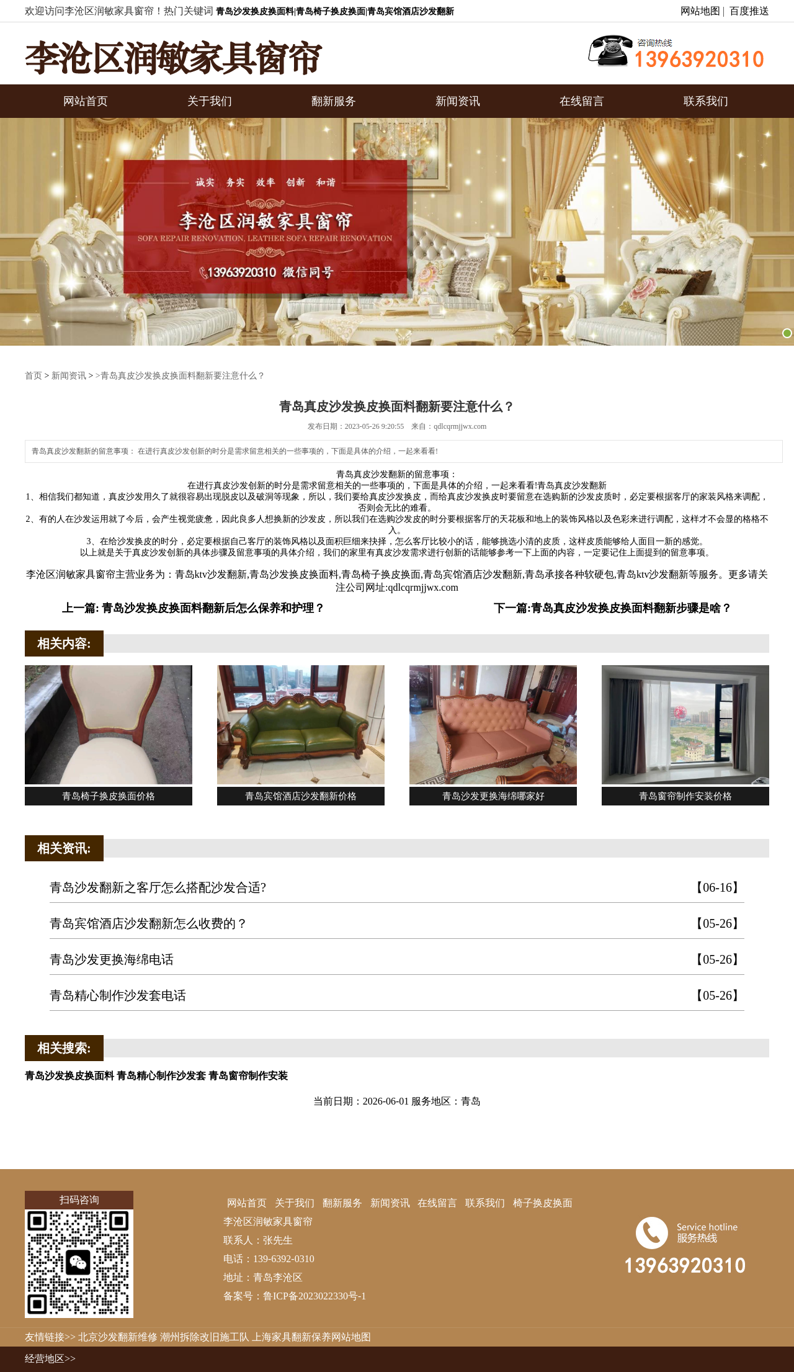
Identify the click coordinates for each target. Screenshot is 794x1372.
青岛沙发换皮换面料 (294, 574)
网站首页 (85, 101)
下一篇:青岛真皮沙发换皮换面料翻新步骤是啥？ (613, 608)
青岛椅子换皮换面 (381, 574)
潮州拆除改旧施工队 (204, 1337)
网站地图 (700, 11)
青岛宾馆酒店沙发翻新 (472, 574)
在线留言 (582, 101)
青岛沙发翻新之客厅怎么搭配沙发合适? (397, 887)
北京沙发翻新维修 (118, 1337)
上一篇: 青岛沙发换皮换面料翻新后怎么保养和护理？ (194, 608)
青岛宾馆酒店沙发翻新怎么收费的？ (397, 923)
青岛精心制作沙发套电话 (397, 995)
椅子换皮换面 (543, 1203)
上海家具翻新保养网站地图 (311, 1337)
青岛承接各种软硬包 (569, 574)
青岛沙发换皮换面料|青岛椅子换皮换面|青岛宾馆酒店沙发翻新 (335, 11)
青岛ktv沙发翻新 (211, 574)
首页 (33, 375)
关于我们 (209, 101)
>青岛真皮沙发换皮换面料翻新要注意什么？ (180, 375)
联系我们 (706, 101)
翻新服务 (333, 101)
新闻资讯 (457, 101)
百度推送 (749, 11)
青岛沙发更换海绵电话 (397, 959)
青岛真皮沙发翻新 (371, 474)
